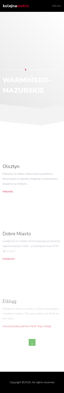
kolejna (16, 6)
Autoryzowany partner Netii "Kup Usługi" (27, 328)
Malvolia (8, 192)
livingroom (9, 260)
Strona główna (14, 69)
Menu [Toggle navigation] (56, 6)
